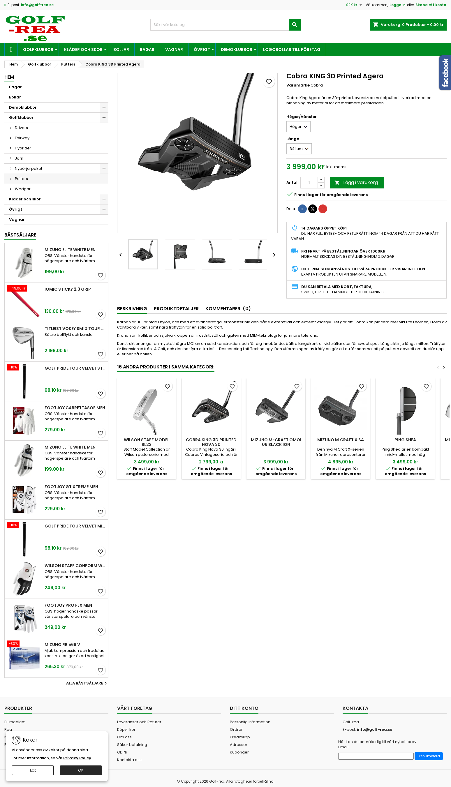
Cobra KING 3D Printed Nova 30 (211, 442)
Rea (8, 729)
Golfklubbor (38, 49)
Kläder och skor (83, 49)
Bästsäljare (20, 235)
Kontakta (355, 708)
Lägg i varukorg (356, 182)
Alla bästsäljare (87, 683)
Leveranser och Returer (139, 722)
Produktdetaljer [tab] (176, 308)
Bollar (121, 49)
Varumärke (298, 85)
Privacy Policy (77, 758)
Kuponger (239, 752)
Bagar (147, 49)
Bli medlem (15, 722)
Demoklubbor (236, 49)
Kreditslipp (240, 737)
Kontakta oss (129, 760)
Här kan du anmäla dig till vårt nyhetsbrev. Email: (377, 744)
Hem (9, 77)
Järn (19, 158)
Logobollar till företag (291, 49)
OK (81, 770)
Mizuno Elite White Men (70, 249)
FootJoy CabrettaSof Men (75, 407)
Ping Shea (405, 440)
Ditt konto (244, 708)
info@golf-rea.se (37, 4)
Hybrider (23, 148)
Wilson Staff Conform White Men (75, 565)
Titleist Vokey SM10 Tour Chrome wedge (75, 328)
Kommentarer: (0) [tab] (228, 308)
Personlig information (250, 722)
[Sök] (225, 25)
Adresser (238, 744)
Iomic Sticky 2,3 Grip (68, 289)
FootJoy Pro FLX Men (68, 605)
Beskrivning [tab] (132, 308)
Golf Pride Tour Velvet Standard (75, 368)
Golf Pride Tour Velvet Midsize (75, 526)
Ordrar (236, 729)
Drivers (21, 127)
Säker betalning (132, 744)
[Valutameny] (354, 5)
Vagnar (174, 49)
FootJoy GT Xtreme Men (71, 486)
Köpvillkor (126, 729)
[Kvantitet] (309, 182)
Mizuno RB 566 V (62, 644)
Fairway (22, 138)
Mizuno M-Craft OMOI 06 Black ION (276, 442)
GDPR (122, 752)
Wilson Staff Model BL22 (146, 442)
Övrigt (202, 49)
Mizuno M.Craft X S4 (340, 440)
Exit (33, 770)
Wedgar (23, 189)
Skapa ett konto (430, 4)
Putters (21, 178)
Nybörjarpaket (28, 168)
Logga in (398, 4)
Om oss (124, 737)
